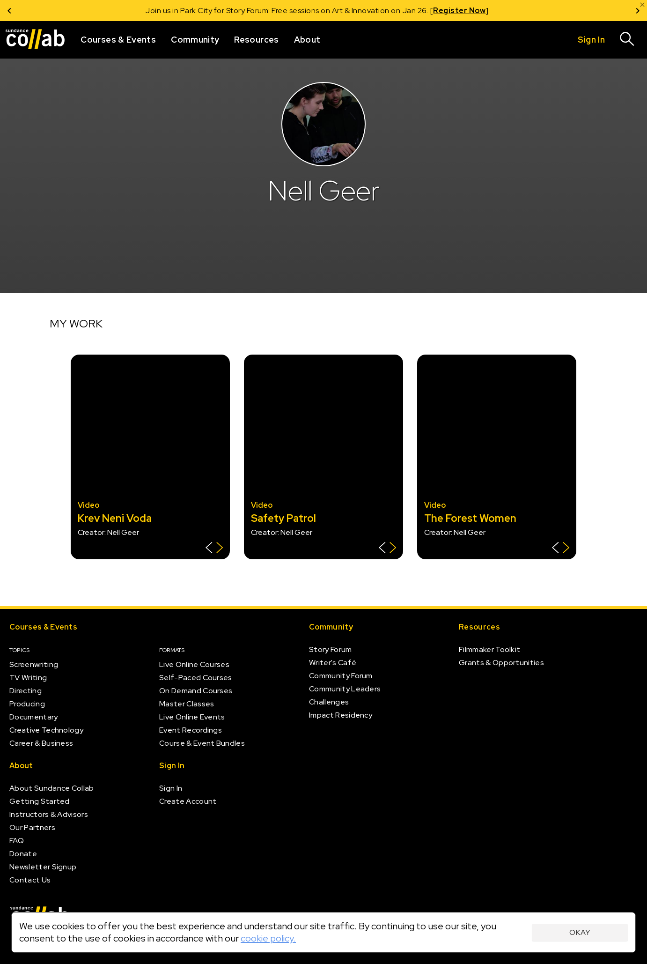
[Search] (627, 40)
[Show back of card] (214, 549)
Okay (579, 932)
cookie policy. (268, 938)
